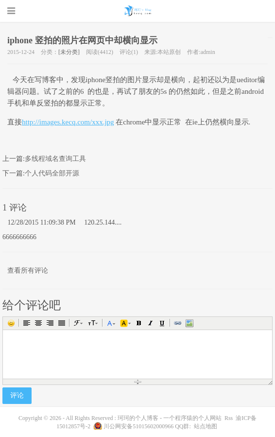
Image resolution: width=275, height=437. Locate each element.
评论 (17, 395)
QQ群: (183, 426)
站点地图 (205, 426)
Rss (228, 418)
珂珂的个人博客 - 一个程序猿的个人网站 (137, 11)
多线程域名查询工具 (55, 158)
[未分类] (69, 52)
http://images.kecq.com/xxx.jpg (68, 122)
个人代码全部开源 (52, 173)
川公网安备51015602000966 (138, 426)
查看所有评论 (27, 270)
